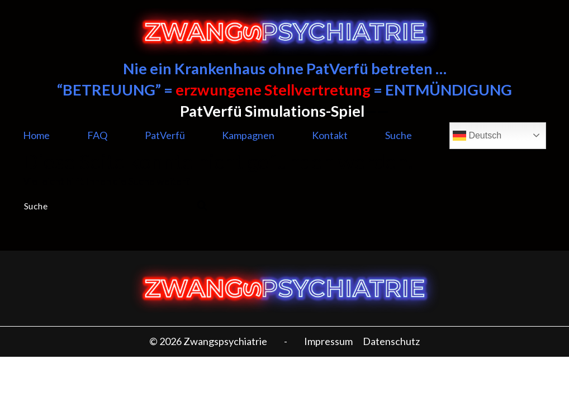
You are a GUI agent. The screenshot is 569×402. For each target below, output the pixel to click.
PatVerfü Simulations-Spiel (272, 111)
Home (36, 135)
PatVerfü (165, 135)
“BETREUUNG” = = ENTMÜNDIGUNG (284, 89)
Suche (398, 135)
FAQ (97, 135)
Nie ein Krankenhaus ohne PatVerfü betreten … (285, 68)
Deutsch (477, 135)
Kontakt (330, 135)
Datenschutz (391, 341)
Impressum (328, 341)
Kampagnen (248, 135)
